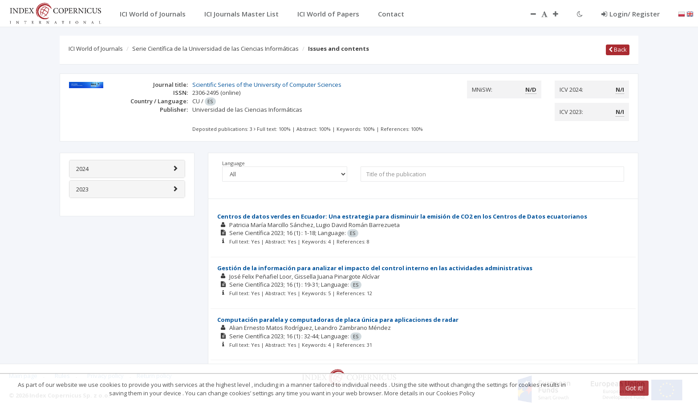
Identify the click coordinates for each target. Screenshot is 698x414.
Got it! (634, 388)
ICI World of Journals (96, 49)
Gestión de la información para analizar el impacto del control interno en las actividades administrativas (374, 268)
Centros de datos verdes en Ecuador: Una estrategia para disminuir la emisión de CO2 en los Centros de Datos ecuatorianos (402, 216)
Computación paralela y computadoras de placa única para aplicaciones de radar (338, 320)
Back (618, 49)
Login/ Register (630, 13)
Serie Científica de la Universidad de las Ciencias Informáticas (215, 49)
